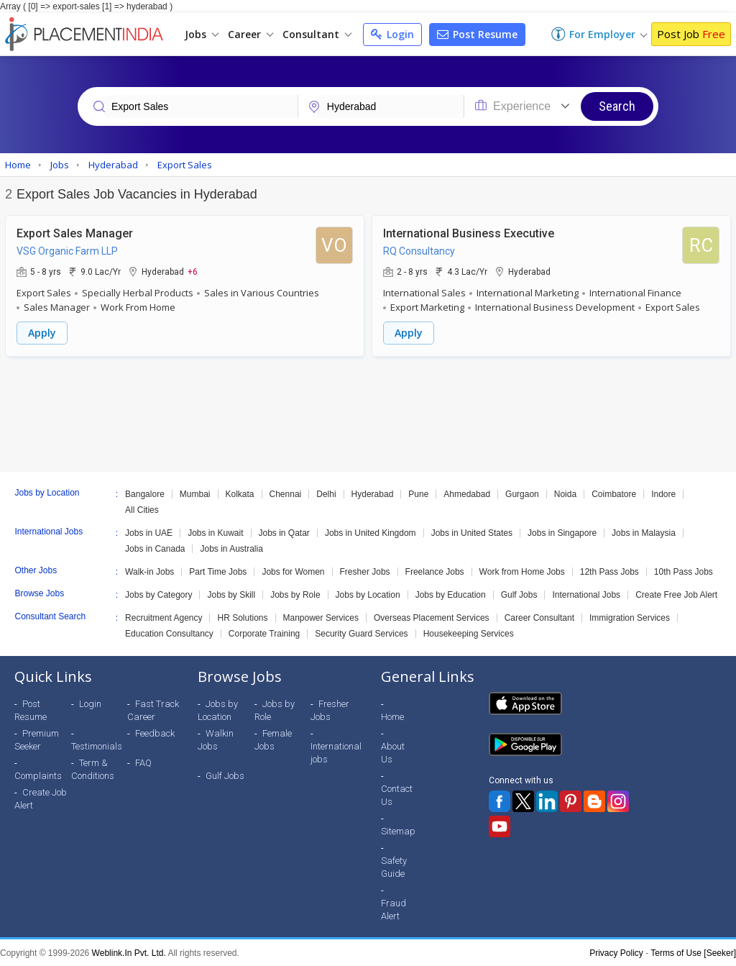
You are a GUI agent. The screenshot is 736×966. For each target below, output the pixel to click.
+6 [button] (193, 271)
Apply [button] (42, 333)
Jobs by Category (158, 594)
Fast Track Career (153, 709)
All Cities (142, 509)
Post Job (691, 34)
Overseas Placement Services (431, 617)
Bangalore (145, 493)
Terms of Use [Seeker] (693, 952)
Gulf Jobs (519, 594)
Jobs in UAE (148, 532)
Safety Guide (394, 866)
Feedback (155, 732)
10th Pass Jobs (683, 571)
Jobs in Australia (231, 548)
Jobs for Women (293, 571)
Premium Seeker (36, 739)
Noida (565, 493)
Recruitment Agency (163, 617)
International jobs (336, 752)
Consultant (316, 34)
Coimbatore (614, 493)
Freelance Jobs (434, 571)
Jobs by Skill (231, 594)
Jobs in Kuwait (215, 532)
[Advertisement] (368, 413)
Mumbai (195, 493)
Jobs (201, 34)
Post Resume (477, 34)
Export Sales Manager (75, 233)
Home (392, 716)
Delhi (326, 493)
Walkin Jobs (216, 739)
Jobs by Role (295, 594)
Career (250, 34)
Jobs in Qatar (284, 532)
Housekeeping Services (468, 633)
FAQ (143, 762)
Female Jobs (273, 739)
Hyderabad (372, 493)
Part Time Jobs (218, 571)
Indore (663, 493)
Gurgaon (522, 493)
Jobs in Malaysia (644, 532)
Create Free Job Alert (676, 594)
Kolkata (240, 493)
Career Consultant (539, 617)
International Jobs (586, 594)
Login (392, 34)
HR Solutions (242, 617)
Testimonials (96, 745)
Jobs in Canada (155, 548)
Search (617, 106)
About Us (393, 752)
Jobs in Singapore (562, 532)
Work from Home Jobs (522, 571)
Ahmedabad (466, 493)
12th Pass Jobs (609, 571)
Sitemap (398, 830)
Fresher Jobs (365, 571)
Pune (418, 493)
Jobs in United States (471, 532)
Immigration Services (629, 617)
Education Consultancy (169, 633)
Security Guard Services (361, 633)
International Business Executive (468, 233)
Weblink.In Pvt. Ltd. (129, 952)
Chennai (286, 493)
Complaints (38, 775)
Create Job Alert (40, 798)
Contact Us (397, 794)
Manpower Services (321, 617)
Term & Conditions (92, 768)
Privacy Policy (616, 952)
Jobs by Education (450, 594)
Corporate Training (264, 633)
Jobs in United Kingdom (370, 532)
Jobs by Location (368, 594)
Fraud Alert (393, 909)
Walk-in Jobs (149, 571)
